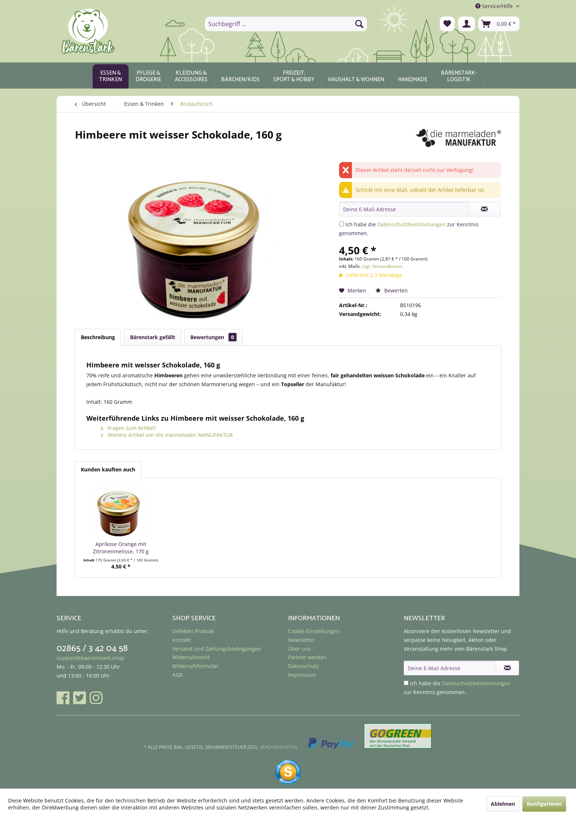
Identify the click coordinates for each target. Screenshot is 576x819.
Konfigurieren (544, 803)
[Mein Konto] (466, 24)
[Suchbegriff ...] (286, 24)
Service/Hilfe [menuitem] (494, 6)
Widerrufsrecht (191, 657)
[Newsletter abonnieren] (507, 668)
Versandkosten (278, 747)
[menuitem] (286, 24)
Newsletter (301, 639)
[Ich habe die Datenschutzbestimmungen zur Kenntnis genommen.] (341, 224)
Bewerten (391, 290)
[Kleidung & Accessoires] (191, 76)
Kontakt (181, 639)
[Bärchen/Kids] (240, 76)
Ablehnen (503, 803)
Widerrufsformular (195, 665)
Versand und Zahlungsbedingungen (216, 648)
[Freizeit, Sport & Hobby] (294, 76)
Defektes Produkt (193, 631)
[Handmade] (412, 76)
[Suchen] (359, 24)
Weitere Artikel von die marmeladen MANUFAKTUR (167, 434)
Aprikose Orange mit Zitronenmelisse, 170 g (121, 547)
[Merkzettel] (447, 24)
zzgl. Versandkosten (382, 266)
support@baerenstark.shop (90, 657)
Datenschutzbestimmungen (411, 224)
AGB (177, 674)
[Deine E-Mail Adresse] (450, 668)
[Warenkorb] (498, 24)
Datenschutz (303, 665)
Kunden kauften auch (108, 469)
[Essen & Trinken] (111, 76)
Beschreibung (98, 337)
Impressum (302, 674)
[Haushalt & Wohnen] (356, 76)
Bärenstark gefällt (152, 337)
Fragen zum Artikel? (128, 427)
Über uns (299, 648)
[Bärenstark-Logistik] (458, 76)
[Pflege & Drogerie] (148, 76)
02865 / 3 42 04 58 (92, 649)
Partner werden (307, 657)
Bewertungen (213, 337)
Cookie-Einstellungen (314, 631)
